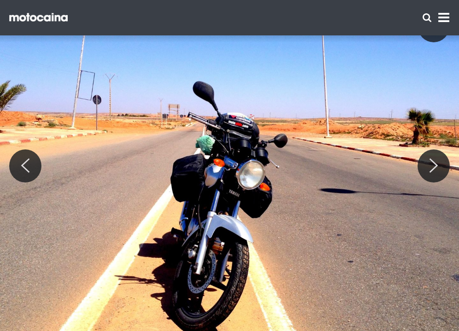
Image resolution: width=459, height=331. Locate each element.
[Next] (434, 166)
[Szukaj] (427, 17)
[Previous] (25, 166)
